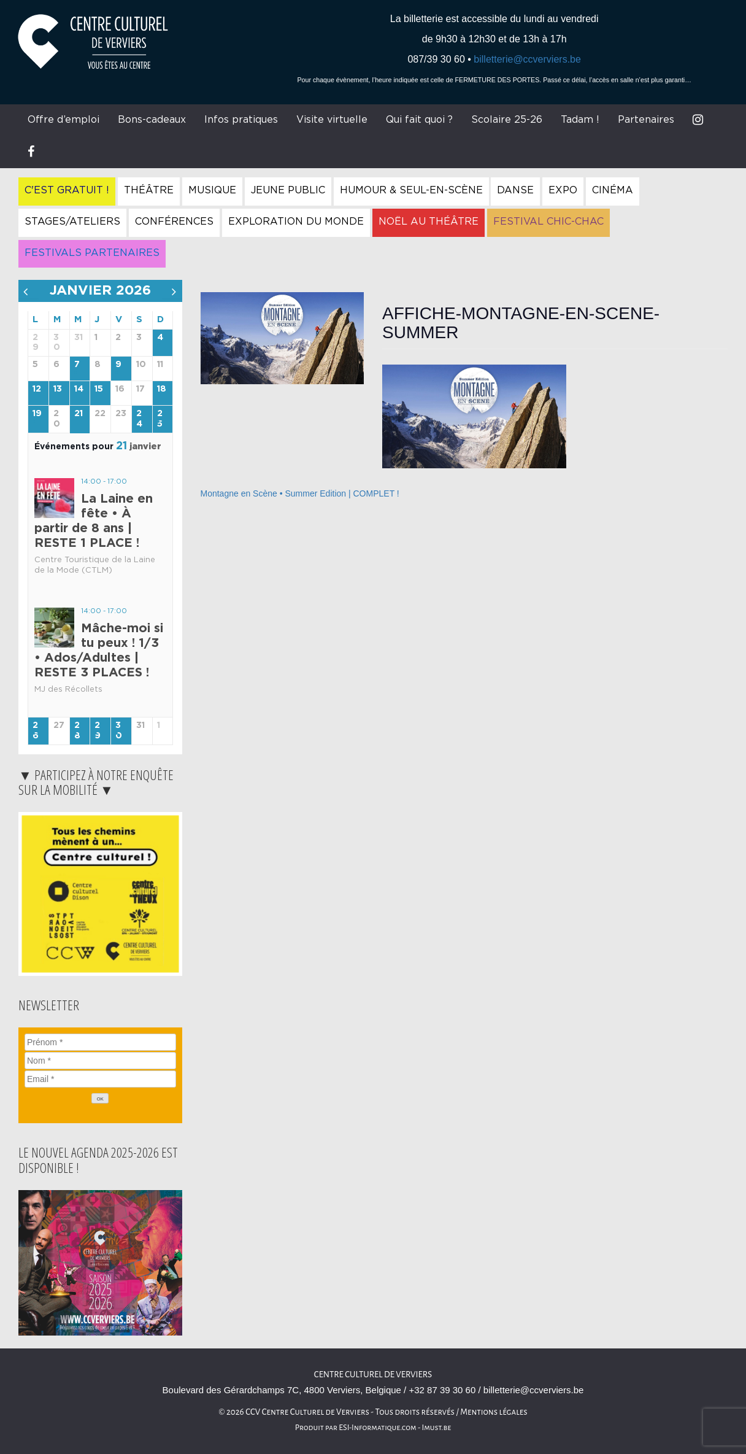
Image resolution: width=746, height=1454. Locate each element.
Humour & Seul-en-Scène (411, 190)
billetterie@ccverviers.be (527, 59)
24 (139, 418)
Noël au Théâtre (429, 221)
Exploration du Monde (296, 221)
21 (78, 413)
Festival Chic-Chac (548, 221)
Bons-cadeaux (152, 120)
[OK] (100, 1098)
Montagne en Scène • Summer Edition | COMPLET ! (300, 493)
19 (37, 413)
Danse (515, 190)
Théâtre (149, 190)
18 (161, 389)
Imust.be (437, 1427)
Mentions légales (494, 1412)
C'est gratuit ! (67, 190)
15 (98, 389)
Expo (562, 190)
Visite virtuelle (331, 120)
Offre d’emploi (63, 120)
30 (118, 730)
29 (97, 730)
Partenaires (646, 120)
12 (37, 389)
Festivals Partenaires (92, 253)
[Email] (100, 1079)
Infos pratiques (241, 120)
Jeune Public (288, 190)
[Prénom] (100, 1042)
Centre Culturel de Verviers (373, 1374)
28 (77, 730)
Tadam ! (580, 120)
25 (160, 418)
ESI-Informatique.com (377, 1427)
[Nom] (100, 1060)
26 (36, 730)
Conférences (174, 221)
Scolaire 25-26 (506, 120)
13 (57, 389)
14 (78, 389)
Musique (212, 190)
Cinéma (612, 190)
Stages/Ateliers (72, 221)
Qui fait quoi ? (419, 120)
